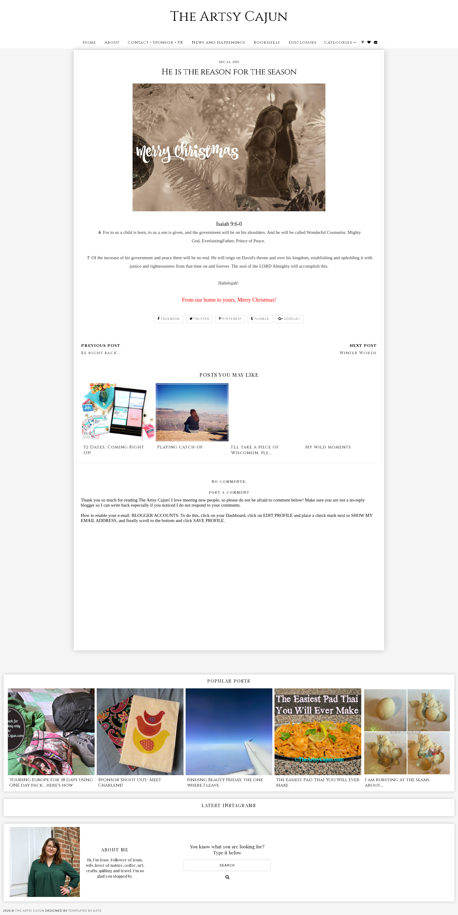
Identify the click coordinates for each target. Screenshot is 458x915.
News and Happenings (218, 42)
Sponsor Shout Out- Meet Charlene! (129, 782)
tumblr (260, 318)
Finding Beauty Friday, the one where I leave (225, 782)
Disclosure (303, 42)
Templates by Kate (85, 910)
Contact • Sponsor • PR (155, 42)
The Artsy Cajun (229, 17)
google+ (289, 318)
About (112, 42)
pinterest (230, 318)
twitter (199, 318)
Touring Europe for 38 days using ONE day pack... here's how (51, 782)
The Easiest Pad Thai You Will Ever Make (317, 782)
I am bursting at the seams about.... (397, 782)
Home (89, 42)
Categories (338, 42)
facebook (169, 318)
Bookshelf (267, 42)
